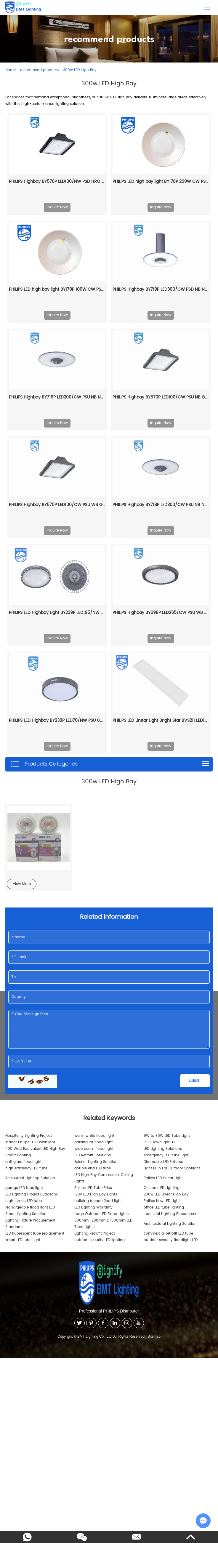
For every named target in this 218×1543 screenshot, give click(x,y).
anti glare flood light (23, 1162)
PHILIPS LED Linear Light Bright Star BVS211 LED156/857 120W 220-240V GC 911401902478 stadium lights (161, 720)
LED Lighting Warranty (93, 1207)
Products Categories (44, 764)
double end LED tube (92, 1168)
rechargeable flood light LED (30, 1207)
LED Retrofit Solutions (92, 1155)
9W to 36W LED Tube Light (167, 1136)
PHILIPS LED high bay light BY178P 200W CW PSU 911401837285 (161, 181)
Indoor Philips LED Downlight (30, 1142)
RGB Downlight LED (160, 1142)
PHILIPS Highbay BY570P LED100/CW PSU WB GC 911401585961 (57, 505)
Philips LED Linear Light (163, 1178)
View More (22, 884)
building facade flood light (98, 1201)
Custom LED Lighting (161, 1188)
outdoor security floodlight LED (171, 1240)
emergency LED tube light (166, 1155)
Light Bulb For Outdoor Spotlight (172, 1168)
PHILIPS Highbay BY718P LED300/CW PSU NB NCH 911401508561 (161, 505)
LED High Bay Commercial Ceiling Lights (103, 1178)
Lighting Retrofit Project (94, 1233)
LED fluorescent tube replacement (34, 1233)
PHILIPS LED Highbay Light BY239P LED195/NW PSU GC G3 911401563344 (57, 612)
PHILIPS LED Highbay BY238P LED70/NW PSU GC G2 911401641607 (57, 720)
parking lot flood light (93, 1142)
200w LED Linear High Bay (166, 1194)
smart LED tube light (22, 1240)
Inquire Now (57, 207)
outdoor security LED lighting (99, 1240)
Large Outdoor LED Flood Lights (101, 1214)
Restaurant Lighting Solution (30, 1178)
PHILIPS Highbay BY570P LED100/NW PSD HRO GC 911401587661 (57, 181)
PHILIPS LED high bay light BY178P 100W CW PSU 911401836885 (57, 289)
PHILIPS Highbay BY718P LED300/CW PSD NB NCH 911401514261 (161, 289)
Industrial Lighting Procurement (171, 1214)
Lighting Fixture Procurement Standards (30, 1224)
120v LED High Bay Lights (95, 1194)
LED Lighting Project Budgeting (31, 1194)
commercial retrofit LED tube (168, 1233)
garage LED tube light (24, 1188)
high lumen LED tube (23, 1201)
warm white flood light (94, 1136)
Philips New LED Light (162, 1201)
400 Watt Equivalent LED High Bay (35, 1149)
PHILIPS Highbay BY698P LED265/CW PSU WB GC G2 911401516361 (161, 612)
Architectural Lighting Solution (170, 1224)
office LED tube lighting (164, 1207)
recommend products (39, 70)
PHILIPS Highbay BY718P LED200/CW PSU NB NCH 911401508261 (57, 397)
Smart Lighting (18, 1155)
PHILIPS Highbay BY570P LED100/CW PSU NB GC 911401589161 (161, 397)
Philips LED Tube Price (93, 1188)
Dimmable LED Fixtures (163, 1162)
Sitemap (154, 1336)
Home (10, 70)
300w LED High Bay (80, 70)
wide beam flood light (93, 1149)
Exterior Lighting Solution (96, 1162)
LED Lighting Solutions (163, 1149)
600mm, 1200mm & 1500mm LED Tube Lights (103, 1224)
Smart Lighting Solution (26, 1214)
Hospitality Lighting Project (28, 1136)
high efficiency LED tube (26, 1168)
